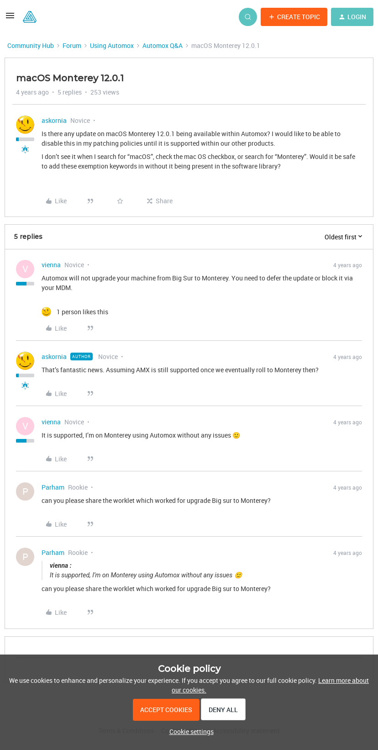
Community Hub (30, 45)
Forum (72, 45)
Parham (53, 487)
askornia (54, 120)
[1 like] (75, 312)
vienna (51, 264)
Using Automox (112, 45)
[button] (10, 18)
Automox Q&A (162, 45)
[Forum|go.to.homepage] (30, 17)
